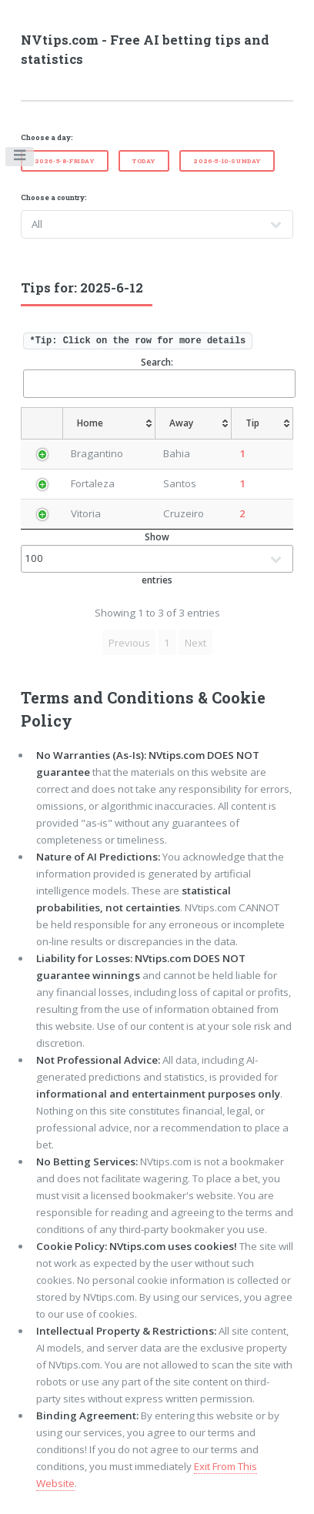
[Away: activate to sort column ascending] (195, 423)
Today (143, 161)
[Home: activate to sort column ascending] (109, 423)
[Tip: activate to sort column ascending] (264, 423)
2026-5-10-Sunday (227, 161)
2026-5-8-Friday (65, 161)
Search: (158, 377)
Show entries (157, 558)
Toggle (20, 158)
